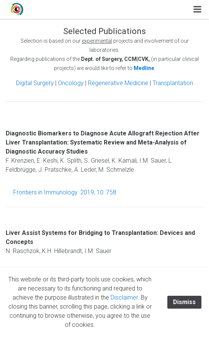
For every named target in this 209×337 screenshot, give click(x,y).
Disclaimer (124, 297)
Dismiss (184, 302)
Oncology (71, 83)
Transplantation (173, 83)
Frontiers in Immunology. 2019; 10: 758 (64, 192)
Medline (144, 68)
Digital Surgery (35, 83)
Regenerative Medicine (119, 83)
